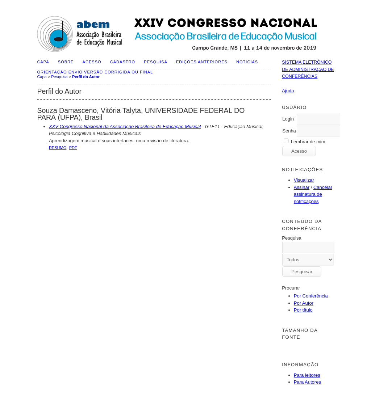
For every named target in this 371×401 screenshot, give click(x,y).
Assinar (301, 187)
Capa (43, 62)
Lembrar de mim (308, 141)
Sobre (66, 62)
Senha (289, 131)
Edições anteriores (202, 62)
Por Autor (303, 303)
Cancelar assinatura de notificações (313, 194)
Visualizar (304, 180)
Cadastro (122, 62)
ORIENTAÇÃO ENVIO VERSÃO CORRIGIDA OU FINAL (95, 72)
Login (288, 119)
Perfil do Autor (86, 77)
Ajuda (288, 90)
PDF (73, 147)
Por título (303, 310)
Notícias (247, 62)
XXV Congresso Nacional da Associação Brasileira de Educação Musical (125, 126)
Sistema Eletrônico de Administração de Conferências (308, 69)
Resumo (58, 147)
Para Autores (307, 382)
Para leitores (307, 375)
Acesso (92, 62)
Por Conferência (311, 296)
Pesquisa (155, 62)
